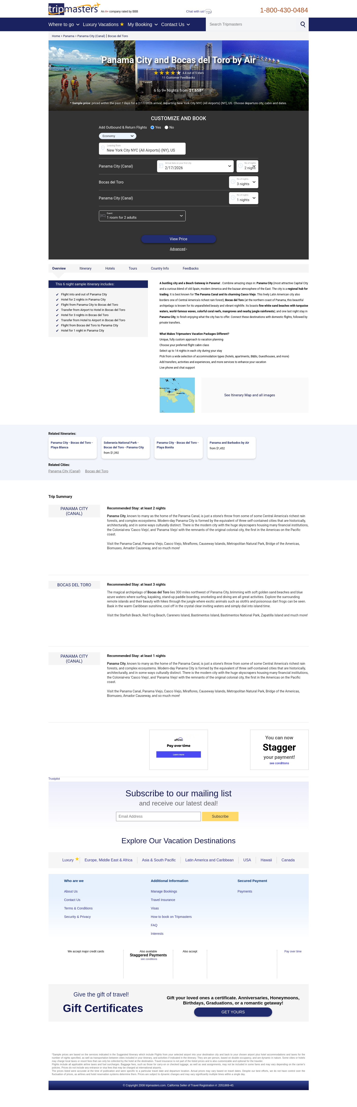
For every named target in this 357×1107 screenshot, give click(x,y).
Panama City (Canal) (91, 36)
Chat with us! (199, 11)
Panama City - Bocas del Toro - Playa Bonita (178, 445)
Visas (155, 908)
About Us (71, 891)
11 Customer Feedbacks (178, 77)
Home (56, 36)
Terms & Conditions (78, 908)
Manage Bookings (164, 891)
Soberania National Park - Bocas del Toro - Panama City (124, 445)
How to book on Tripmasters (171, 917)
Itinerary (86, 268)
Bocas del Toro (118, 36)
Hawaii (266, 860)
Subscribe (220, 816)
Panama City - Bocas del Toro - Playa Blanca (72, 445)
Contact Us (72, 900)
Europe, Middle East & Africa (108, 860)
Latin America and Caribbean (209, 860)
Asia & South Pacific (159, 860)
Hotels (110, 268)
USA (247, 860)
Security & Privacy (77, 917)
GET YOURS (233, 1012)
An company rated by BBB (119, 11)
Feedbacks (191, 268)
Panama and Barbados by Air (229, 442)
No (169, 127)
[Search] (251, 24)
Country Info (160, 268)
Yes (155, 127)
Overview (59, 268)
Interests (157, 933)
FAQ (154, 925)
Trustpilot (54, 778)
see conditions (279, 763)
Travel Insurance (163, 900)
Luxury (68, 860)
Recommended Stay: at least (136, 508)
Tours (133, 268)
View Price (178, 239)
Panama (68, 36)
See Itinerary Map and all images (249, 395)
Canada (288, 860)
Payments (245, 891)
